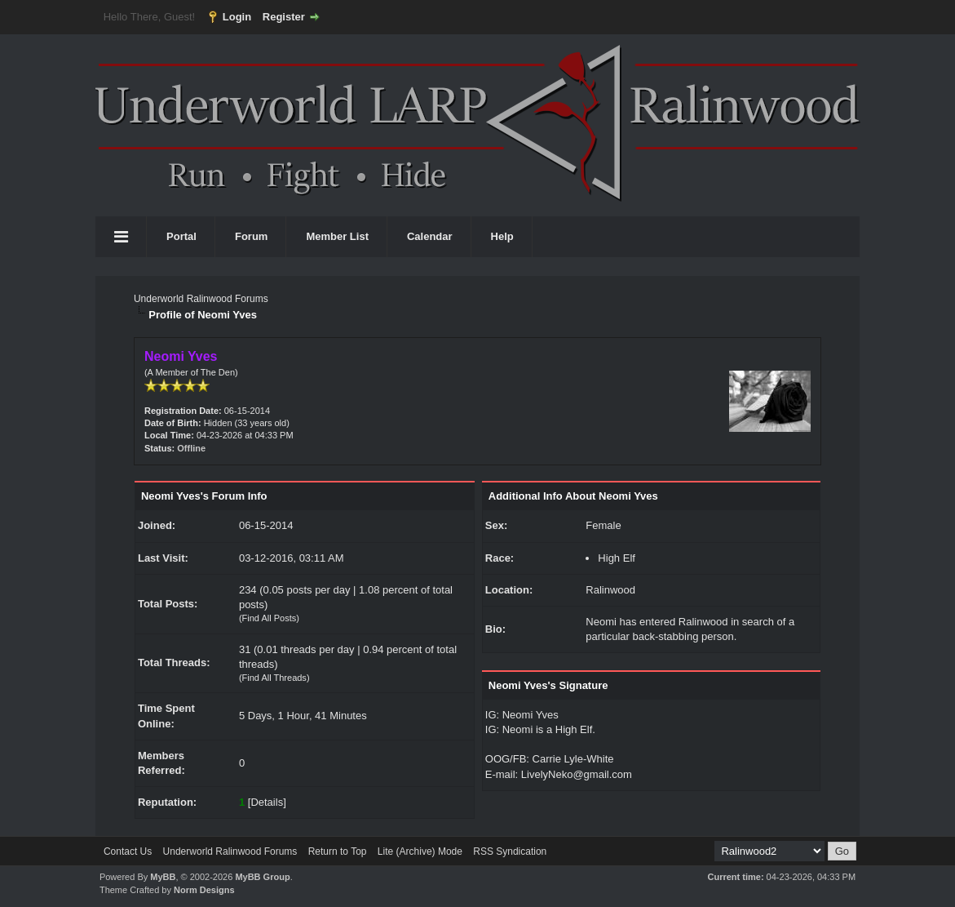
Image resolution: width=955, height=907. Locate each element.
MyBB (162, 877)
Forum (251, 236)
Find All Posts (269, 618)
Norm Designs (204, 890)
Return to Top (337, 851)
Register (284, 17)
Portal (181, 236)
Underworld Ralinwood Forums (201, 299)
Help (502, 236)
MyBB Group (262, 877)
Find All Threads (274, 677)
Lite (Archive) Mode (420, 851)
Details (266, 802)
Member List (337, 236)
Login (237, 17)
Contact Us (128, 851)
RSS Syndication (509, 851)
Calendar (430, 236)
